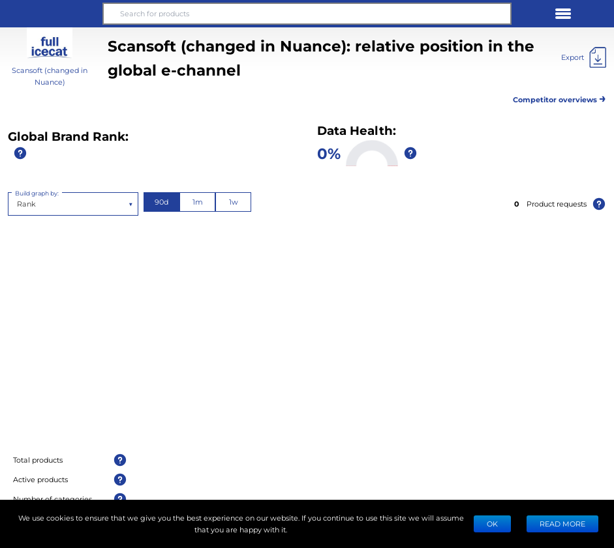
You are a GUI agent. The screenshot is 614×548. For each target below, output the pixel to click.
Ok (492, 523)
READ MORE (562, 523)
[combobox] (18, 204)
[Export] (583, 57)
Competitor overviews (559, 97)
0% (329, 152)
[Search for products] (307, 14)
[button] (51, 13)
